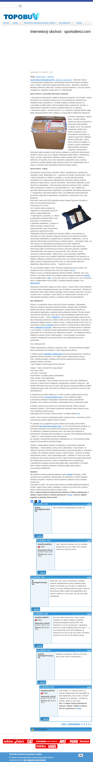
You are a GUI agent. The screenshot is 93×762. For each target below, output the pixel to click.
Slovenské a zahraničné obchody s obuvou (39, 23)
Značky (78, 23)
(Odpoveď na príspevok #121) (63, 541)
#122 (89, 541)
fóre (70, 495)
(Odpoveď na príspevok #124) (63, 650)
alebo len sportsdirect (51, 80)
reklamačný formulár (43, 327)
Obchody (50, 77)
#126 (89, 687)
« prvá (63, 724)
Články (15, 23)
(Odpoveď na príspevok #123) (60, 614)
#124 (89, 614)
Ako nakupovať (64, 23)
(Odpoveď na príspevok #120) (60, 504)
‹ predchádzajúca (73, 724)
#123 (89, 577)
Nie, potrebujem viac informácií (35, 760)
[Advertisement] (14, 41)
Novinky (6, 23)
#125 (89, 650)
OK (81, 755)
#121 (89, 504)
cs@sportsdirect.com (53, 397)
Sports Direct (41, 77)
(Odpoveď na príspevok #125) (66, 687)
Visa (49, 278)
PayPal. (87, 275)
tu (74, 270)
